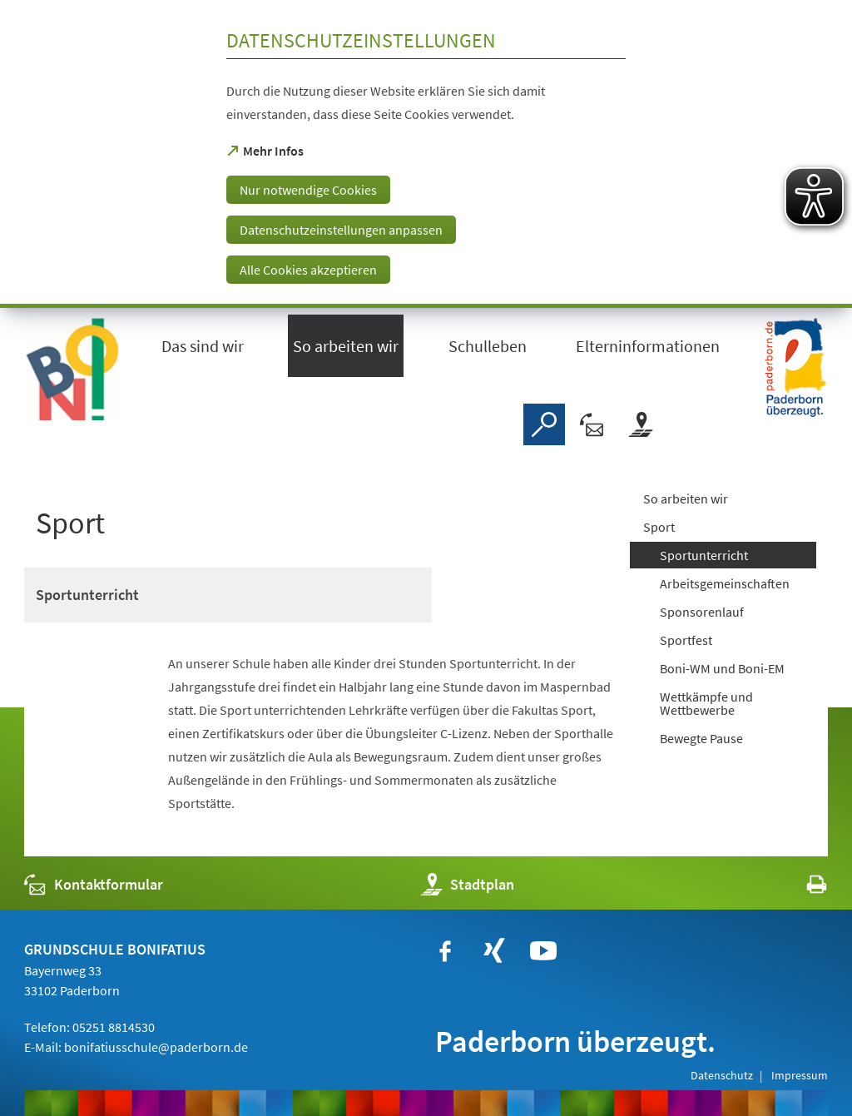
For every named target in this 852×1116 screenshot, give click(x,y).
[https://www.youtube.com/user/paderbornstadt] (543, 951)
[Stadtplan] (640, 424)
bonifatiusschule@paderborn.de (156, 1047)
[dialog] (426, 154)
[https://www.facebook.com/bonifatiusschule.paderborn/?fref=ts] (445, 951)
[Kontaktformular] (592, 424)
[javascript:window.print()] (801, 888)
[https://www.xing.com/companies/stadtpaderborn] (494, 951)
